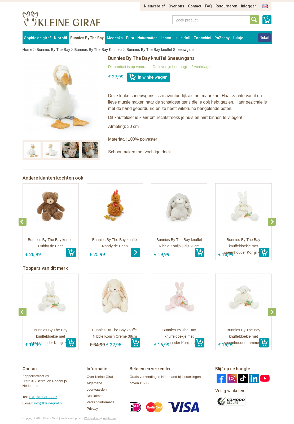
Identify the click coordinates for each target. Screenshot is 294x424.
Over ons (176, 6)
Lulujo (238, 38)
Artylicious (109, 418)
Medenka (115, 38)
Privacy (92, 408)
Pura (130, 38)
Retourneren (226, 6)
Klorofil (60, 38)
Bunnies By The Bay (87, 38)
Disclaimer (95, 396)
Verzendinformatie (101, 402)
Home (27, 49)
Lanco (166, 38)
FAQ (208, 6)
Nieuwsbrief (154, 6)
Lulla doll (182, 38)
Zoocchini (202, 38)
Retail (264, 37)
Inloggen (249, 6)
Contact (194, 6)
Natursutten (147, 38)
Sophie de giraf (37, 38)
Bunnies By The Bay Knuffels (98, 49)
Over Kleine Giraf (100, 377)
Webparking (92, 418)
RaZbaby (222, 38)
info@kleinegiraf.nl (48, 403)
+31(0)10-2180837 (43, 397)
